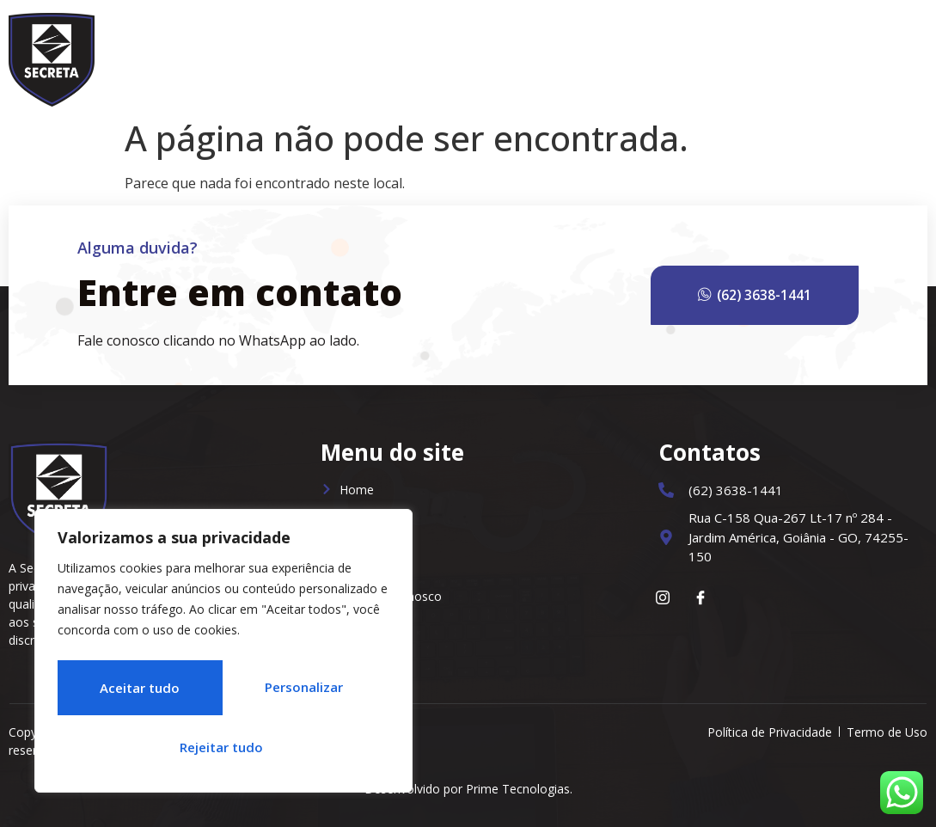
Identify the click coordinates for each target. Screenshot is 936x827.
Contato (887, 55)
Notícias (660, 55)
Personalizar (135, 692)
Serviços (571, 55)
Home (394, 55)
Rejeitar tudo (301, 692)
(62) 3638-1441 (780, 295)
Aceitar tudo (223, 747)
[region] (223, 656)
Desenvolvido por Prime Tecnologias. (468, 789)
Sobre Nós (474, 55)
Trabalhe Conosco (773, 55)
